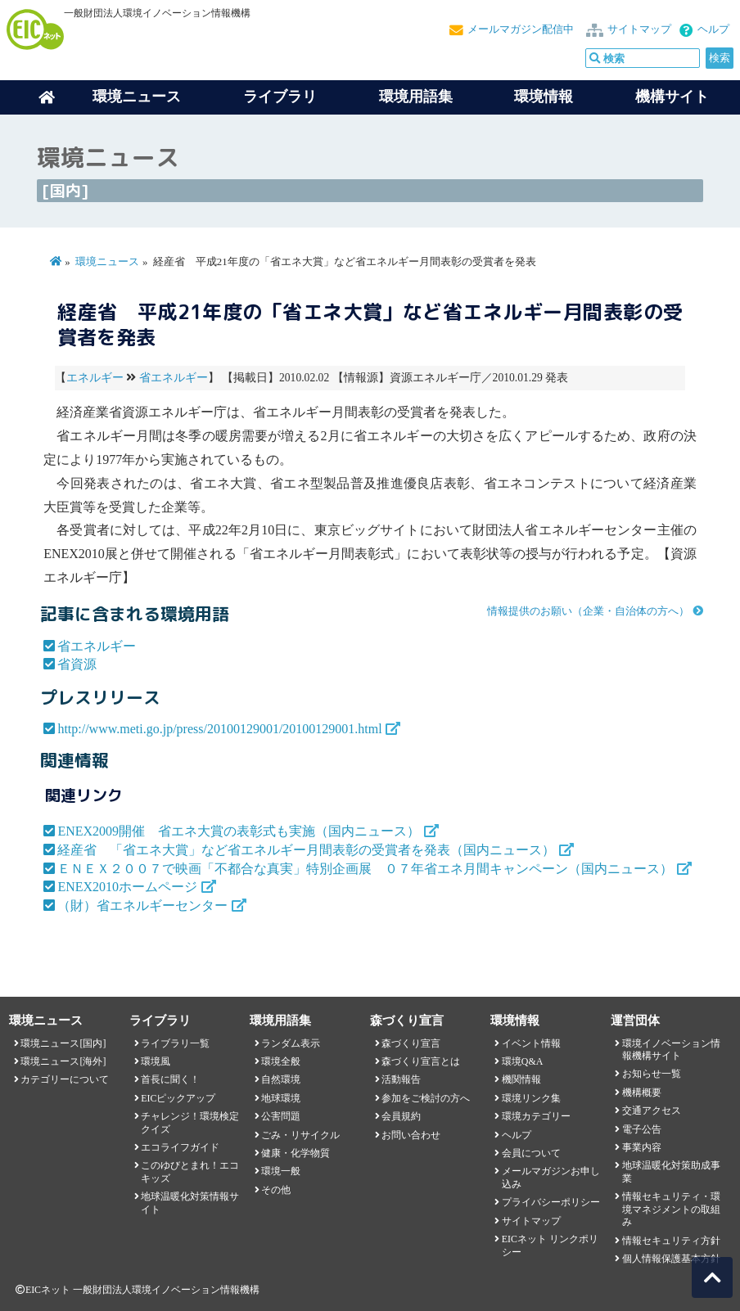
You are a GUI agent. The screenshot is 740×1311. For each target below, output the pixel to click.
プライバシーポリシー (551, 1202)
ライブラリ (280, 96)
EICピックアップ (178, 1098)
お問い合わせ (410, 1135)
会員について (531, 1153)
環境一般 (280, 1171)
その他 (276, 1190)
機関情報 (521, 1079)
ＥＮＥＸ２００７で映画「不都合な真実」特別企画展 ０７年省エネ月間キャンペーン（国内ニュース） (365, 869)
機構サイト (672, 96)
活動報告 (401, 1079)
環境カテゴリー (536, 1116)
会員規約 (401, 1116)
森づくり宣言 (410, 1043)
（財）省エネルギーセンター (142, 905)
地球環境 (280, 1098)
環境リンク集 (531, 1098)
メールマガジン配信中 (520, 29)
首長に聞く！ (170, 1079)
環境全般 (280, 1061)
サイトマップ (639, 29)
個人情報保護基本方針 (671, 1258)
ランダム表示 (290, 1043)
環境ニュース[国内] (63, 1043)
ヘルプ (713, 29)
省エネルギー (173, 378)
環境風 (155, 1061)
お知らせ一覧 (651, 1073)
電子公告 (641, 1129)
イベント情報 (531, 1043)
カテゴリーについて (64, 1079)
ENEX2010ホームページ (127, 887)
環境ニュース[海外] (63, 1061)
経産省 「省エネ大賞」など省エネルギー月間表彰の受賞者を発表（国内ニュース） (306, 850)
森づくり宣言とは (420, 1061)
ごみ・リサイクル (300, 1135)
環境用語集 (416, 96)
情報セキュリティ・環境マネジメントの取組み (671, 1209)
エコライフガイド (180, 1147)
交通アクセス (651, 1110)
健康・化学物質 (295, 1153)
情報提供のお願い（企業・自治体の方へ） (588, 611)
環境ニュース (107, 262)
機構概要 (641, 1092)
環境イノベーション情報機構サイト (671, 1049)
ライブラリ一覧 (175, 1043)
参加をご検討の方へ (425, 1098)
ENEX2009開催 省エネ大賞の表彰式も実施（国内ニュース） (238, 831)
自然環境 (280, 1079)
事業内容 (641, 1147)
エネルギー (95, 378)
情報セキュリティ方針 (671, 1240)
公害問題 (280, 1116)
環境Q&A (522, 1061)
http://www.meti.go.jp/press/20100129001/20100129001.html (219, 729)
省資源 (77, 664)
